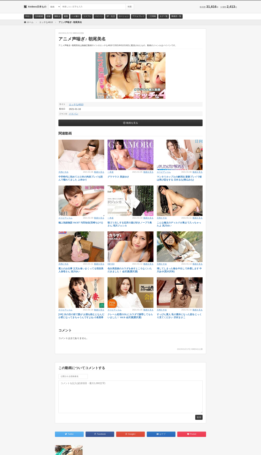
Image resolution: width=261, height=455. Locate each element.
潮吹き (57, 16)
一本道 (111, 172)
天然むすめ (63, 172)
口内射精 (39, 16)
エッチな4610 (76, 104)
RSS (61, 450)
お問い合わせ (32, 450)
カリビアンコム (164, 172)
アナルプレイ (138, 16)
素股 (66, 16)
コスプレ (87, 16)
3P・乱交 (111, 16)
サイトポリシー (48, 450)
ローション (124, 16)
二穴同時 (152, 16)
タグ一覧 (164, 16)
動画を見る (132, 123)
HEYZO (111, 264)
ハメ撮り (76, 16)
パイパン (99, 16)
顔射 (49, 16)
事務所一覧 (176, 16)
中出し (28, 16)
